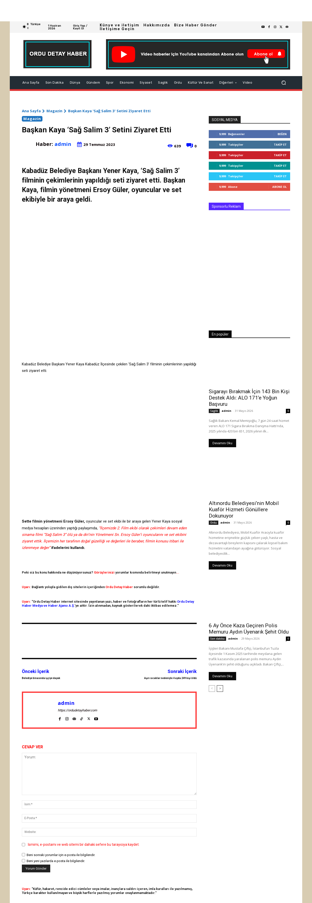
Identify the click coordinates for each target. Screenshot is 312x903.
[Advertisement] (150, 10)
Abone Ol (279, 187)
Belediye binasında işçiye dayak (41, 678)
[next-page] (220, 688)
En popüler (220, 334)
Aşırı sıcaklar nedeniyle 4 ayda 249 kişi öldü (170, 678)
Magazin (54, 110)
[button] (283, 82)
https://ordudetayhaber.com (77, 710)
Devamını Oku (222, 443)
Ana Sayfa (31, 110)
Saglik (214, 411)
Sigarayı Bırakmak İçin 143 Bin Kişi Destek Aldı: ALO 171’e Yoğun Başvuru (249, 397)
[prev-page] (212, 688)
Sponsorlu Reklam (226, 206)
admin (63, 144)
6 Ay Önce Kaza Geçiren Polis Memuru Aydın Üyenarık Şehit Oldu (249, 629)
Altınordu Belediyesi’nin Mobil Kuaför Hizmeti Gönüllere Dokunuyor (244, 509)
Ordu (213, 522)
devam (172, 528)
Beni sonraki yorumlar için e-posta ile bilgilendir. (61, 855)
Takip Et (280, 144)
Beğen (282, 134)
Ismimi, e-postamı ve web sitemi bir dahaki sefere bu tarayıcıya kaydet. (83, 844)
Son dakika (217, 638)
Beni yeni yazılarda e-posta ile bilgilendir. (56, 861)
